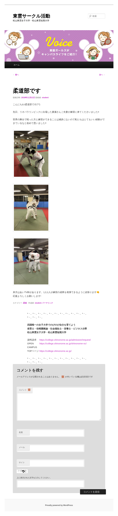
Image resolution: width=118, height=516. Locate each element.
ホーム (17, 65)
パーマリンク (47, 303)
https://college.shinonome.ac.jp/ (55, 351)
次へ (102, 75)
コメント (25, 390)
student (45, 97)
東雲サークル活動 (31, 16)
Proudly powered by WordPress (59, 505)
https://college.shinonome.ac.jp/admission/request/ (65, 339)
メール (22, 447)
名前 (21, 432)
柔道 (25, 303)
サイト (22, 462)
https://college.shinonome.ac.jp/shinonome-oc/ (63, 343)
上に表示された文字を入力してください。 (34, 478)
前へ (16, 75)
